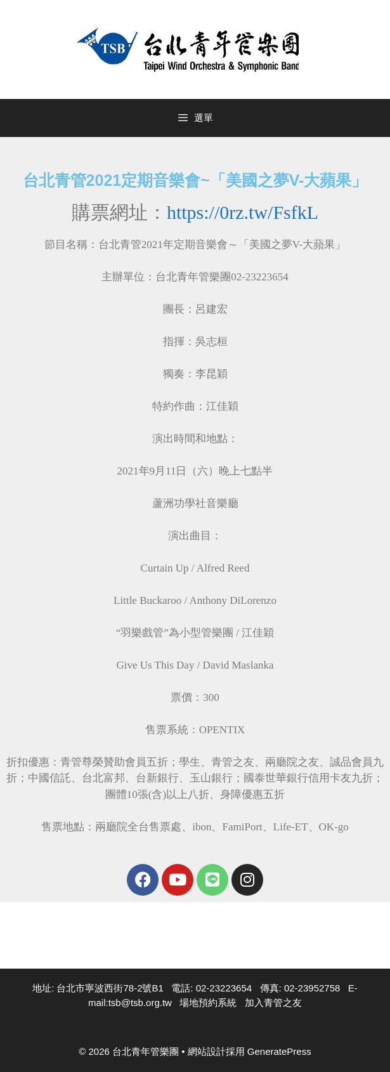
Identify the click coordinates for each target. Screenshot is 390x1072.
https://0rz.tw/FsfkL (242, 212)
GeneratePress (279, 1051)
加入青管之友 (273, 1002)
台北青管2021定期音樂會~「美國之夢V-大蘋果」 (195, 180)
